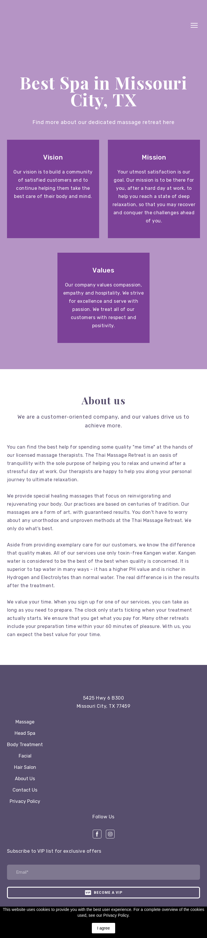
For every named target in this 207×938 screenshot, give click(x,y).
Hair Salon (25, 767)
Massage (24, 722)
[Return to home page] (97, 25)
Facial (25, 756)
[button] (97, 834)
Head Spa (25, 733)
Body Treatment (25, 744)
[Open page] (103, 678)
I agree (103, 928)
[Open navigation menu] (194, 25)
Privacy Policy (25, 801)
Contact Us (25, 790)
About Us (25, 778)
